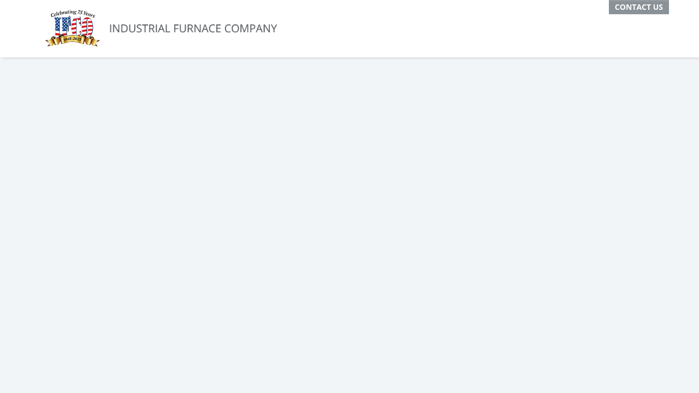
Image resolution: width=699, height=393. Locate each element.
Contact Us (639, 7)
